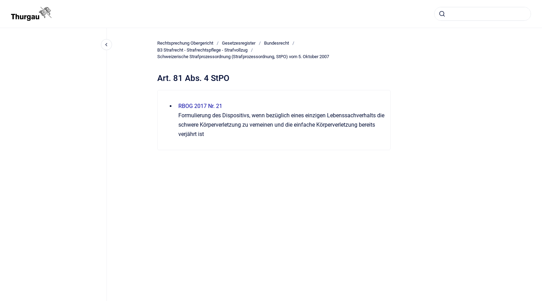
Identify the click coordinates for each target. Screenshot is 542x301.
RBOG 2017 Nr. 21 (200, 106)
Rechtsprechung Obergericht (185, 43)
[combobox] (482, 13)
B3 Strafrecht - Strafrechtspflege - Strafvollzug (202, 50)
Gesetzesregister (238, 43)
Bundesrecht (276, 43)
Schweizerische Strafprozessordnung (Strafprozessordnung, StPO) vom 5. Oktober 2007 (243, 56)
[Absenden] (442, 13)
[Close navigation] (106, 44)
